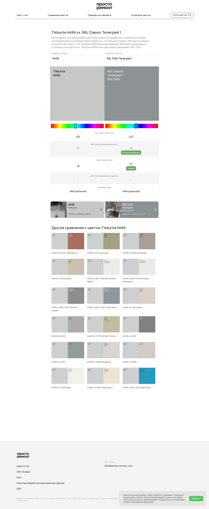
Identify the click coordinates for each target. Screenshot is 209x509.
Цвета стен (23, 466)
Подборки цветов (140, 15)
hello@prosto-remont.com (119, 466)
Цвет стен (22, 15)
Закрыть (196, 498)
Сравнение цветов (58, 15)
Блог (19, 477)
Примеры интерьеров (99, 15)
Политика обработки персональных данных (40, 483)
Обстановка (23, 471)
